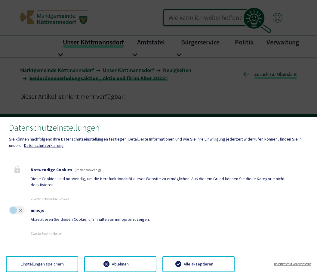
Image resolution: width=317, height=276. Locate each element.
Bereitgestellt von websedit (292, 264)
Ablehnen (120, 264)
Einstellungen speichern (42, 264)
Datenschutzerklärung (44, 145)
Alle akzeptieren (198, 264)
